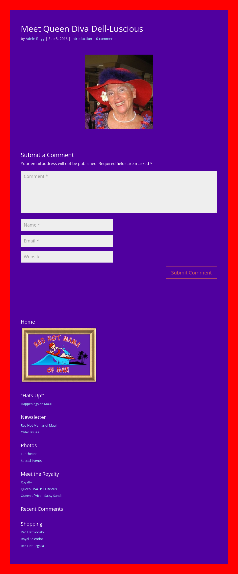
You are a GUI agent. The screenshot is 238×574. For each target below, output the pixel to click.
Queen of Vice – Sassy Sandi (41, 495)
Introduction (82, 38)
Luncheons (29, 453)
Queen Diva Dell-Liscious (39, 489)
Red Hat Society (32, 532)
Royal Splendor (32, 539)
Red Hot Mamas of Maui (38, 425)
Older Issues (30, 432)
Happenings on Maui (36, 404)
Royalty (26, 482)
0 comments (106, 38)
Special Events (31, 460)
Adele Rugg (35, 38)
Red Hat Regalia (32, 545)
